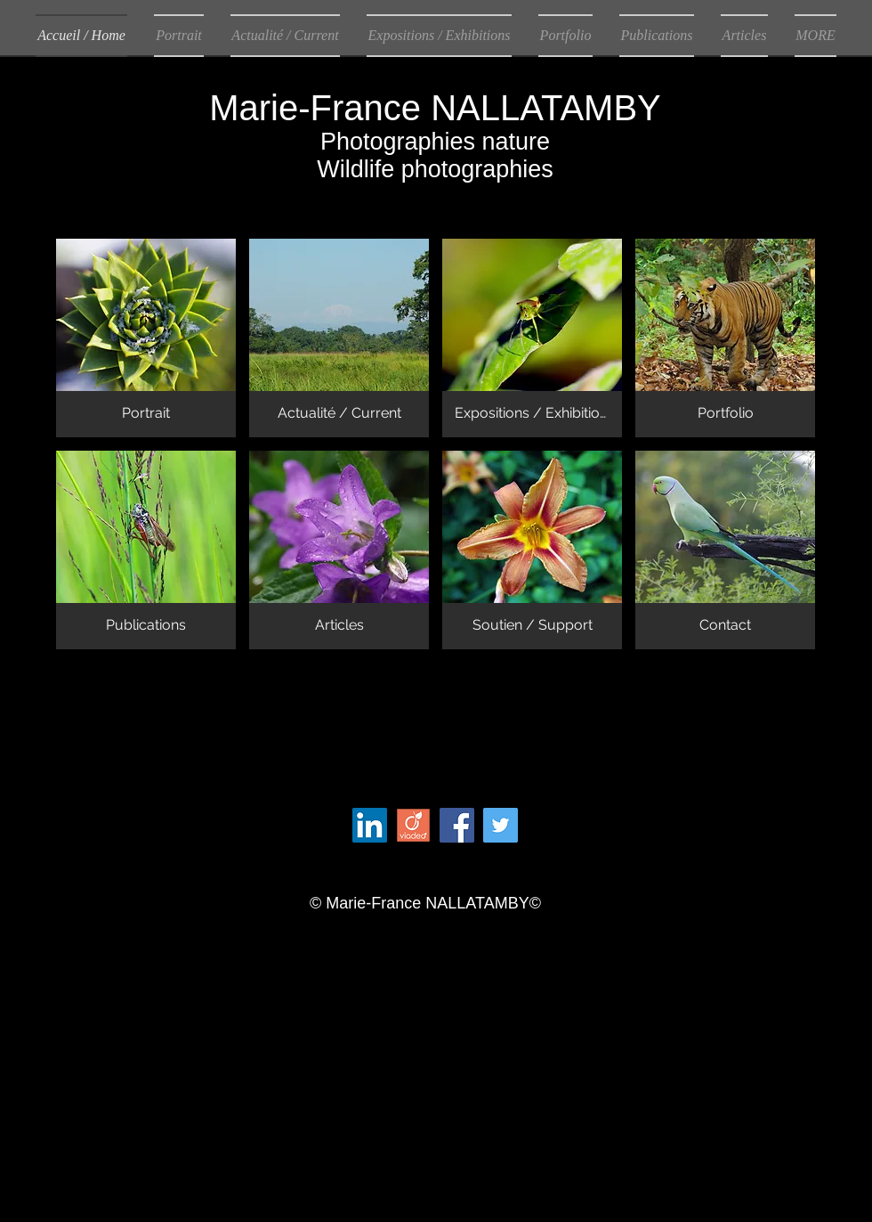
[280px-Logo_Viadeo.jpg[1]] (413, 825)
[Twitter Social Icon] (500, 825)
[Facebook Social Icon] (457, 825)
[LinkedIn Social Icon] (369, 825)
